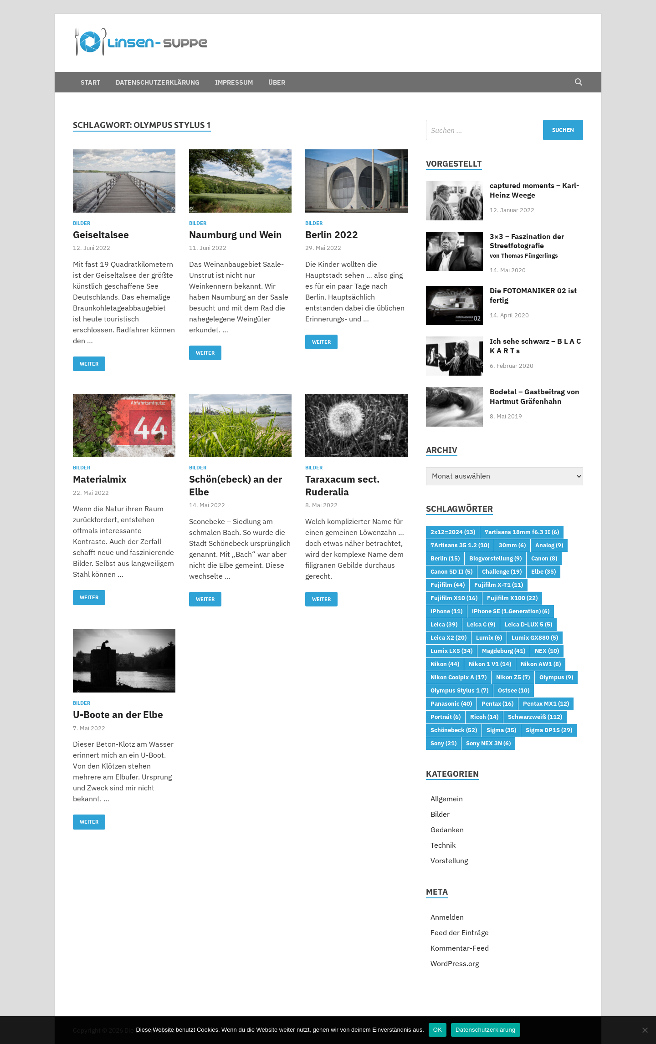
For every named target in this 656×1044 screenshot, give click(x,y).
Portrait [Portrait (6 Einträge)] (445, 717)
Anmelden (447, 917)
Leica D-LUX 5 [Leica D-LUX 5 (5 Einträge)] (528, 624)
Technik (443, 845)
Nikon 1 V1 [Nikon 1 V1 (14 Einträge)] (490, 664)
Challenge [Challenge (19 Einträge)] (502, 571)
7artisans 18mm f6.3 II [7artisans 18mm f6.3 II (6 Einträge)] (522, 532)
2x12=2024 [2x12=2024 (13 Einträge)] (452, 532)
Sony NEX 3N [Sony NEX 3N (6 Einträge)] (488, 743)
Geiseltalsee (101, 234)
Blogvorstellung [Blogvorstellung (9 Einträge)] (495, 558)
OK (437, 1029)
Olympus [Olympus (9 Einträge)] (556, 677)
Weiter (85, 361)
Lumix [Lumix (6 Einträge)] (489, 637)
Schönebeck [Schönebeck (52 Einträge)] (453, 730)
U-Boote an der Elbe (118, 714)
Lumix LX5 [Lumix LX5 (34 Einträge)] (451, 651)
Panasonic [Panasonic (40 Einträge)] (451, 703)
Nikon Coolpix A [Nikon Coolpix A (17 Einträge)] (458, 677)
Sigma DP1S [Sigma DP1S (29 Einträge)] (549, 730)
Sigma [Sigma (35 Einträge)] (501, 730)
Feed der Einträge (459, 932)
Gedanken (447, 829)
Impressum (234, 82)
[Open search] (578, 82)
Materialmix (100, 479)
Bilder (81, 223)
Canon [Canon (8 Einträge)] (544, 558)
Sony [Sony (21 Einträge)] (443, 743)
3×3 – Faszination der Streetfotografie (527, 246)
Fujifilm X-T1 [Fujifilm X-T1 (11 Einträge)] (498, 585)
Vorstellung (449, 860)
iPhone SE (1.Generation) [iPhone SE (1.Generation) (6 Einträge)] (510, 611)
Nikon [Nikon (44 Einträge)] (444, 664)
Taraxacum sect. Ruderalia (342, 485)
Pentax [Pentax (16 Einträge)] (497, 703)
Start (90, 82)
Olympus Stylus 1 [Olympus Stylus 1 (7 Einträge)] (459, 690)
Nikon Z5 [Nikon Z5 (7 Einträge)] (513, 677)
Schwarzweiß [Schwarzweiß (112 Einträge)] (535, 717)
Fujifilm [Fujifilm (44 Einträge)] (447, 585)
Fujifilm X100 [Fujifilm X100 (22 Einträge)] (512, 598)
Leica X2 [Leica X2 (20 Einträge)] (448, 637)
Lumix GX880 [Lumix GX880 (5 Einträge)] (535, 637)
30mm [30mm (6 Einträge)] (512, 545)
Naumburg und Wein (235, 234)
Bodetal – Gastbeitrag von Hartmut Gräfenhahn (534, 396)
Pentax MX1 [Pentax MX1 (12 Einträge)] (546, 703)
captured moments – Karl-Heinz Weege (534, 190)
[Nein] (644, 1029)
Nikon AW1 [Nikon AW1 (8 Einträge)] (541, 664)
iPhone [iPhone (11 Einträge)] (446, 611)
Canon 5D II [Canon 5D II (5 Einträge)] (451, 571)
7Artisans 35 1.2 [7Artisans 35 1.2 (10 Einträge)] (459, 545)
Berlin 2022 (331, 234)
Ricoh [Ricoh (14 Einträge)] (484, 717)
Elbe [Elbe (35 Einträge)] (543, 571)
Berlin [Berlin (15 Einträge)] (445, 558)
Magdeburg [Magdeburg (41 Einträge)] (503, 651)
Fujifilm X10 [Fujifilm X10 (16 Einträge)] (453, 598)
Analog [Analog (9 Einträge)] (549, 545)
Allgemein (446, 798)
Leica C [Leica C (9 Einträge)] (481, 624)
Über (276, 82)
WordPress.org (454, 963)
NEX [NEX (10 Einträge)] (547, 651)
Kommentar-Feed (459, 947)
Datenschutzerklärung (158, 82)
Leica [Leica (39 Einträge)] (443, 624)
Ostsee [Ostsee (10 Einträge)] (513, 690)
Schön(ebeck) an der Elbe (235, 485)
